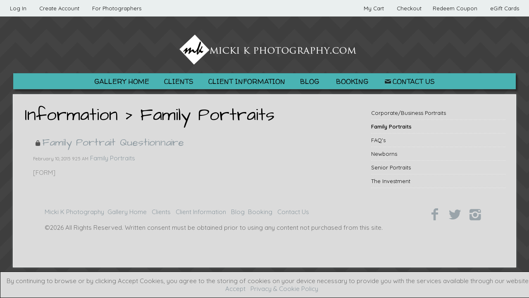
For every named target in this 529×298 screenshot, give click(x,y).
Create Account (59, 8)
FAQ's (378, 140)
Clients (178, 81)
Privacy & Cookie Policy (284, 289)
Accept (235, 289)
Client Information (246, 81)
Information (71, 115)
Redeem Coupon (455, 8)
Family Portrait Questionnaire (113, 142)
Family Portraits (391, 126)
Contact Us (409, 81)
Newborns (384, 153)
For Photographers (116, 8)
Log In (18, 8)
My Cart (375, 8)
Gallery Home (121, 81)
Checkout (409, 8)
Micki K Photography (74, 212)
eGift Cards (504, 8)
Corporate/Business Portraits (408, 113)
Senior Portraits (391, 167)
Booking (352, 81)
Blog (309, 81)
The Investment (390, 181)
